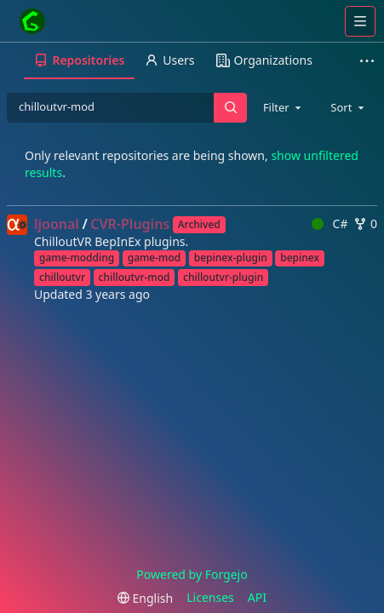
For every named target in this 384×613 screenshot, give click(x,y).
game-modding (76, 257)
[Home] (32, 21)
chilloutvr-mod (134, 277)
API (257, 597)
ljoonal (56, 223)
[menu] (145, 598)
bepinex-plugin (230, 257)
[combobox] (283, 107)
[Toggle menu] (360, 21)
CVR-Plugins (129, 223)
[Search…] (230, 108)
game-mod (154, 257)
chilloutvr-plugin (223, 277)
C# (329, 223)
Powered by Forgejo (191, 574)
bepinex (299, 257)
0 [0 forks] (365, 223)
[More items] (369, 61)
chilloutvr (62, 277)
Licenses (210, 597)
